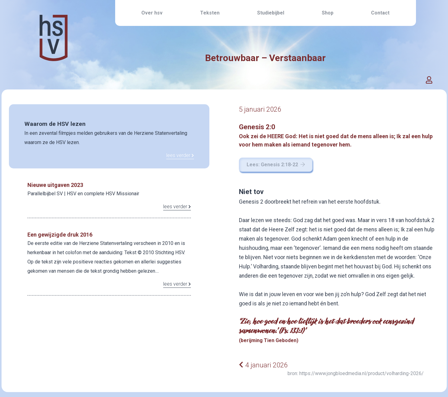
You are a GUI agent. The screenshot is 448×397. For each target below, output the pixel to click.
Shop (327, 13)
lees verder (180, 155)
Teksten (210, 13)
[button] (429, 80)
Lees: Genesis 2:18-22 (276, 164)
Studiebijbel (270, 13)
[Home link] (53, 52)
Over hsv (152, 13)
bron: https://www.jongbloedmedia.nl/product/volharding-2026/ (356, 373)
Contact (380, 13)
